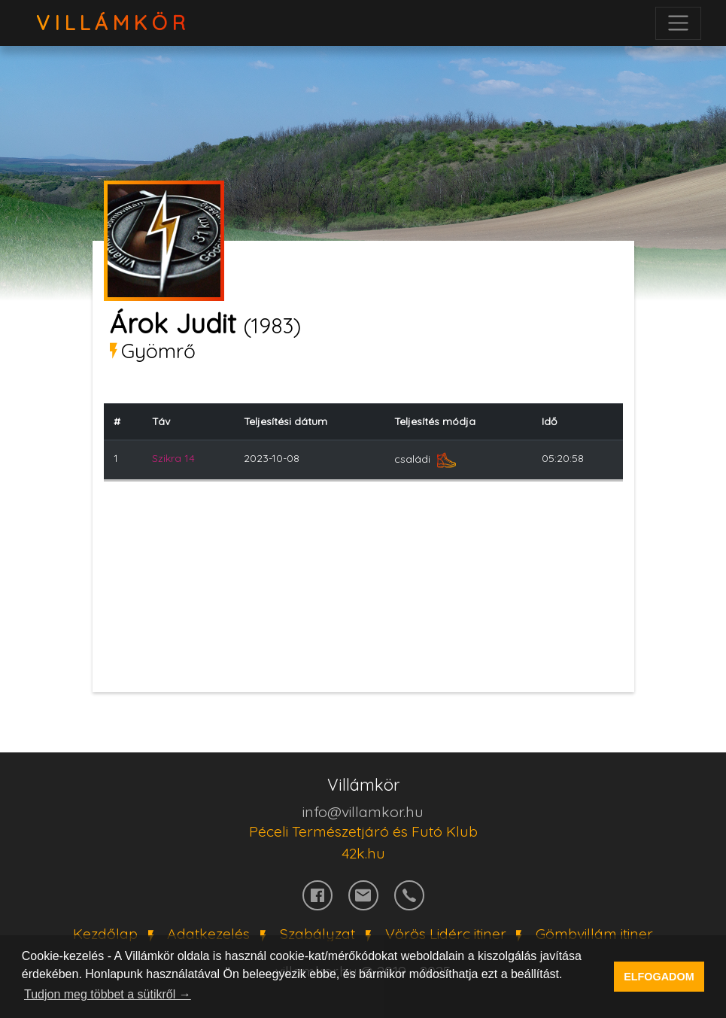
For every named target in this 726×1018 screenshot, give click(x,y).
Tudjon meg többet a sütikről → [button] (107, 994)
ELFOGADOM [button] (659, 977)
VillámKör (113, 23)
